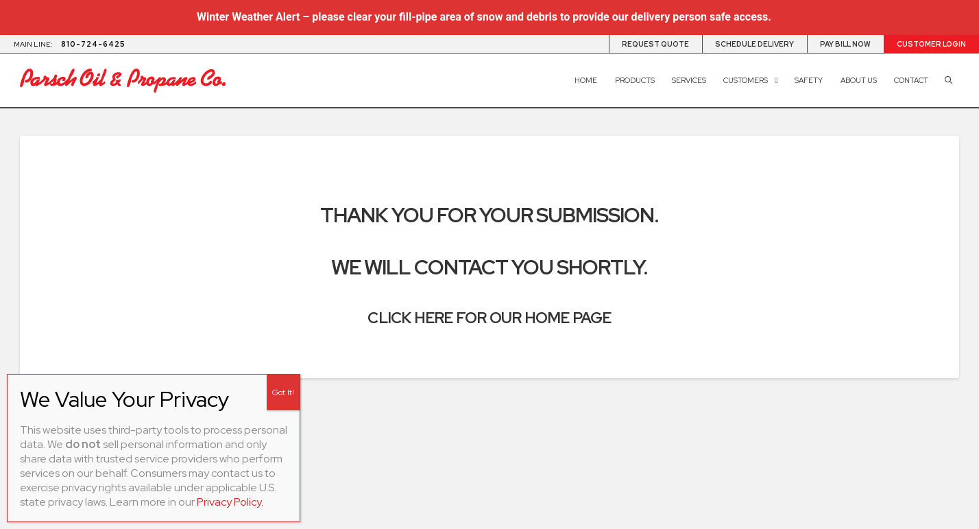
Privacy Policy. (230, 502)
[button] (948, 80)
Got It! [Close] (283, 392)
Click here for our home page (489, 317)
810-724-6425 (93, 44)
